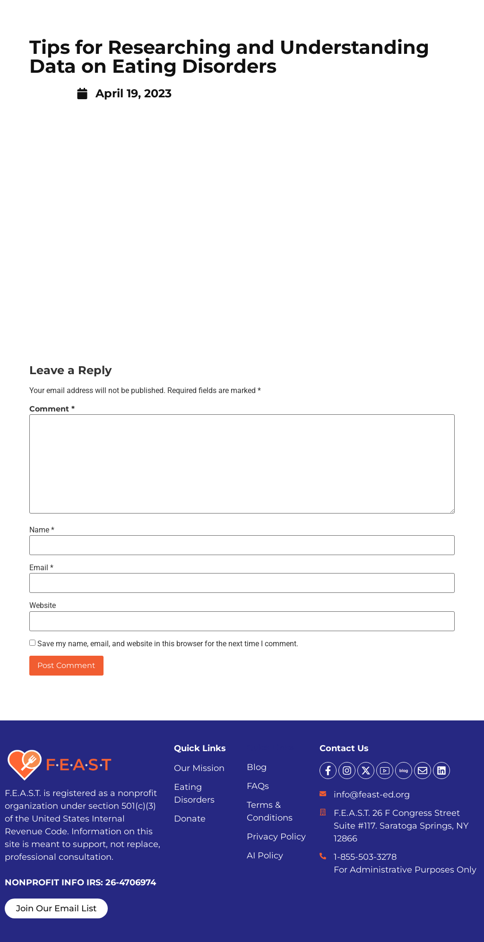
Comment (52, 409)
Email (41, 568)
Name (41, 530)
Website (42, 605)
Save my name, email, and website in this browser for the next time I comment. (167, 644)
